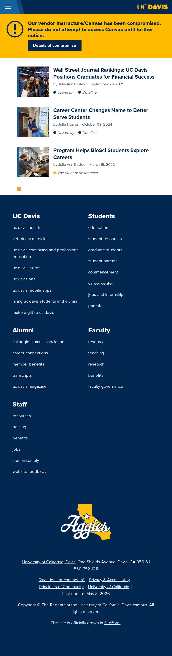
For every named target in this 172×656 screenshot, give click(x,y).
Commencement (103, 272)
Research (96, 364)
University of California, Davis (48, 562)
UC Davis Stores (26, 268)
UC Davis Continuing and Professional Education (46, 253)
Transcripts (22, 375)
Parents (95, 305)
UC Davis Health (26, 227)
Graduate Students (105, 250)
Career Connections (30, 353)
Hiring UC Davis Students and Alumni (45, 301)
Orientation (98, 227)
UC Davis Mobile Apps (32, 290)
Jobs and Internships (106, 294)
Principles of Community (61, 586)
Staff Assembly (26, 460)
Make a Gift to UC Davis (33, 312)
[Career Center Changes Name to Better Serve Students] (34, 109)
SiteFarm (112, 622)
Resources (97, 341)
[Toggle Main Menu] (8, 7)
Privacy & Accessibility (109, 579)
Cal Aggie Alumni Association (38, 341)
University (66, 92)
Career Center (100, 283)
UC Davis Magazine (30, 386)
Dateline (89, 92)
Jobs (16, 449)
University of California (108, 586)
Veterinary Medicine (31, 238)
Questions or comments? (62, 579)
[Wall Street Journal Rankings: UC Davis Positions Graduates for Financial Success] (34, 69)
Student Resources (105, 238)
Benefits (95, 375)
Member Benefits (28, 364)
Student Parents (103, 261)
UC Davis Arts (24, 279)
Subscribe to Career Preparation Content (19, 189)
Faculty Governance (105, 386)
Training (19, 427)
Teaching (96, 353)
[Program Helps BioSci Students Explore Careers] (34, 149)
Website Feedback (29, 471)
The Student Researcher (78, 172)
